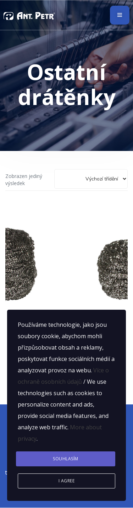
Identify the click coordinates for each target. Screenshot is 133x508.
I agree (67, 481)
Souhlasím (65, 459)
